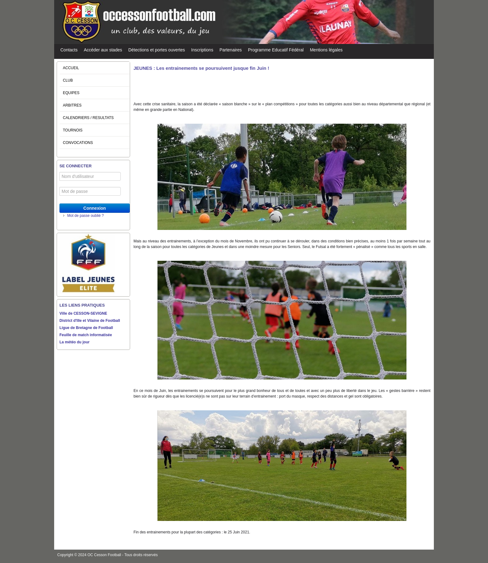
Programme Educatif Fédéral (276, 49)
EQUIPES (71, 93)
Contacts (68, 49)
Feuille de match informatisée (85, 335)
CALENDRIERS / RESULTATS (88, 118)
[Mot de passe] (90, 191)
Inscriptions (202, 49)
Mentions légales (326, 49)
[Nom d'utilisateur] (90, 176)
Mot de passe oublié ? (85, 215)
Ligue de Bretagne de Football (86, 328)
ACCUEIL (71, 68)
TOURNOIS (72, 130)
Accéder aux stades (103, 49)
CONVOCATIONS (78, 143)
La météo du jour (74, 342)
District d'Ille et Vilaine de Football (89, 320)
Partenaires (230, 49)
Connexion (94, 208)
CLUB (68, 80)
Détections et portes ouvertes (156, 49)
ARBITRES (72, 105)
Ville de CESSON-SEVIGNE (83, 313)
